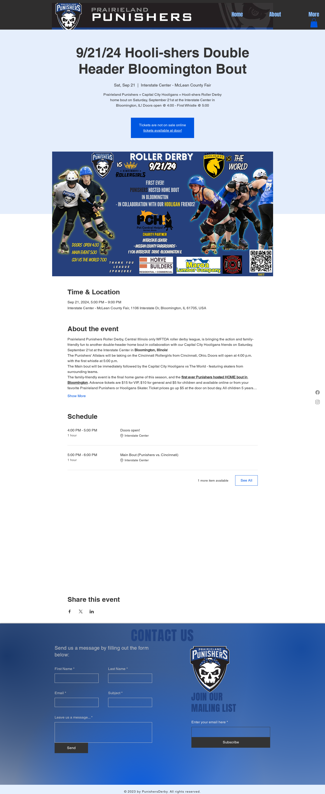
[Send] (71, 748)
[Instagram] (317, 402)
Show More (76, 396)
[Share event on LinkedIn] (92, 611)
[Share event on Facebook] (69, 611)
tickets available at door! (162, 130)
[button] (314, 23)
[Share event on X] (81, 611)
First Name (63, 669)
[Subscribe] (230, 742)
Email (59, 693)
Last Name (116, 669)
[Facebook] (317, 392)
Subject (114, 693)
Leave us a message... (72, 717)
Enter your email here (208, 722)
